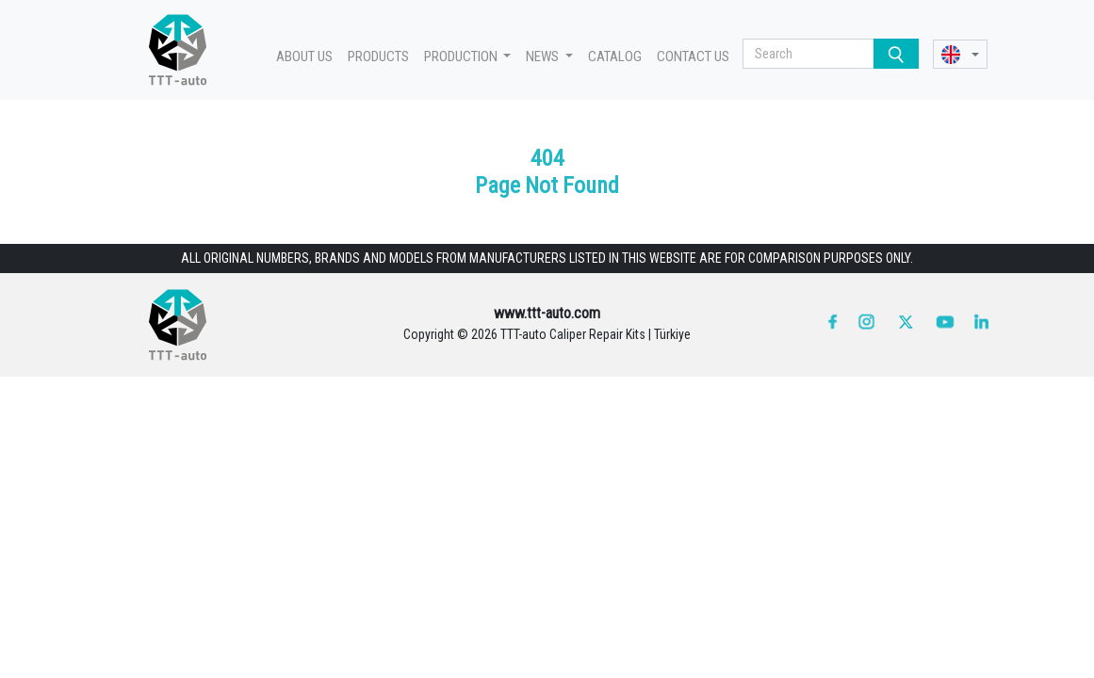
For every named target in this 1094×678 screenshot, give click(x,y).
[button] (960, 54)
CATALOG (615, 56)
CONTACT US (693, 56)
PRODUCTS (378, 56)
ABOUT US (304, 56)
